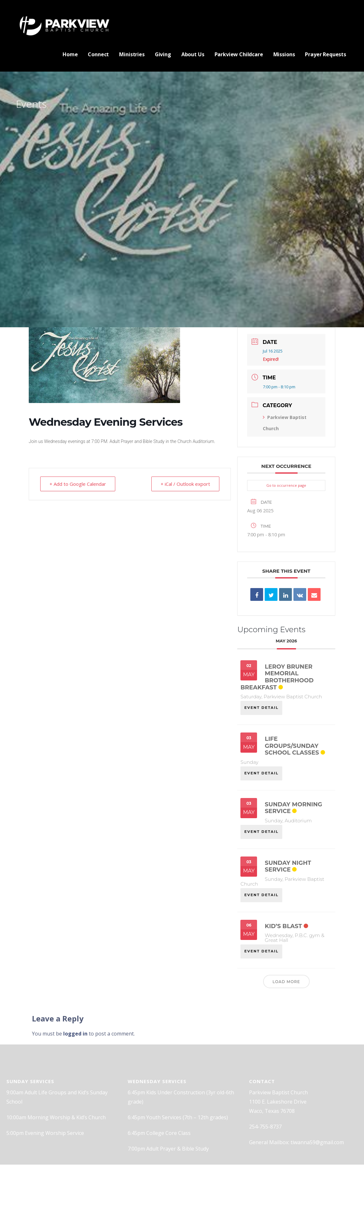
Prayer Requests (325, 54)
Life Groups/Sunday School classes (292, 745)
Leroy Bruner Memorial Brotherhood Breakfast (277, 677)
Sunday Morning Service (293, 808)
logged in (75, 1033)
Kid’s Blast (283, 926)
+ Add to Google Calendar (77, 484)
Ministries (131, 54)
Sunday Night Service (288, 866)
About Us (192, 54)
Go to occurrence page (286, 485)
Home (70, 54)
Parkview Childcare (239, 54)
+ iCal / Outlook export (185, 484)
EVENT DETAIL (261, 707)
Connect (98, 54)
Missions (284, 54)
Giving (163, 54)
